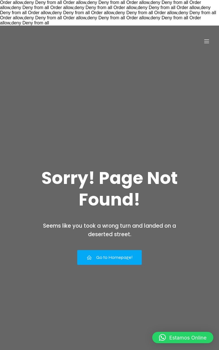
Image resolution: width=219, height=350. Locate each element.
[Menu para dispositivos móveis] (206, 41)
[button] (182, 337)
